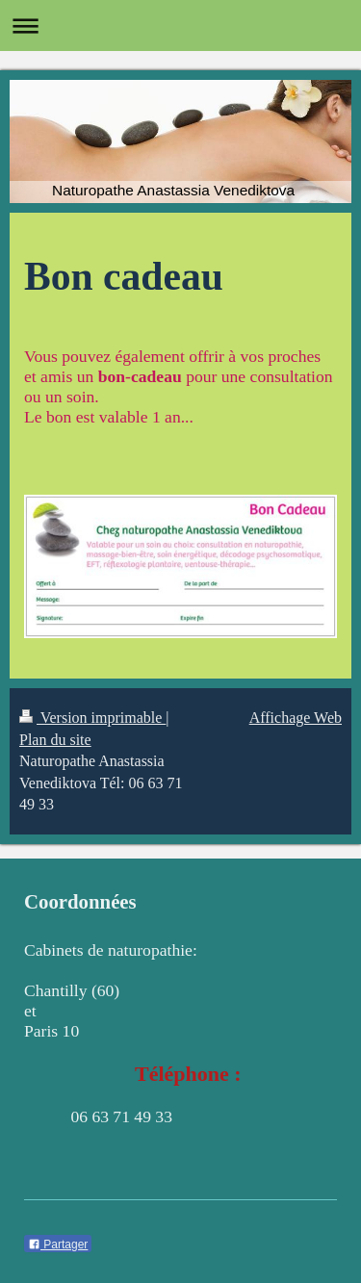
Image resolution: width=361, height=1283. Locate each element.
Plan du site (55, 739)
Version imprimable (92, 717)
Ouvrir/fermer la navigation (180, 25)
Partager (58, 1244)
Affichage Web (295, 717)
